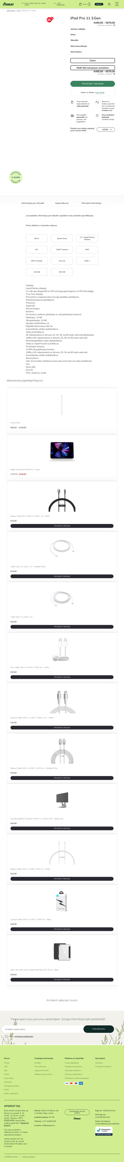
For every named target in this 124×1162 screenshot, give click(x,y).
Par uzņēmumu (40, 1066)
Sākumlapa (11, 10)
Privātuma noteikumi (103, 1066)
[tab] (32, 204)
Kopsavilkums (62, 203)
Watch (6, 1074)
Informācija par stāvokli (32, 203)
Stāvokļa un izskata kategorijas (77, 1078)
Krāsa (73, 34)
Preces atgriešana (72, 1063)
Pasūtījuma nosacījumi (73, 1066)
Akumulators (76, 52)
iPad (18, 10)
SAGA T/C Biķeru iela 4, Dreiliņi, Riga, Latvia (46, 1111)
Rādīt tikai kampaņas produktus (93, 67)
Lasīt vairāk (99, 93)
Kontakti (37, 1063)
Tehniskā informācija (91, 203)
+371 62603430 (61, 4)
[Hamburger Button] (117, 4)
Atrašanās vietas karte (77, 1112)
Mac (5, 1070)
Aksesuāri (8, 1082)
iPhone (6, 1063)
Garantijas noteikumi (73, 1070)
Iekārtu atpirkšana (11, 1093)
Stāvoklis (74, 40)
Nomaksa (99, 1063)
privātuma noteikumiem (24, 1037)
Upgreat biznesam (41, 1070)
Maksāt (99, 4)
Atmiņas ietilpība (78, 29)
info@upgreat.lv (48, 1125)
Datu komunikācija (79, 46)
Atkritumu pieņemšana (73, 1074)
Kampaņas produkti (11, 1086)
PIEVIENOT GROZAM (92, 84)
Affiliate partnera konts (43, 1074)
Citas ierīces (8, 1078)
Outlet (6, 1089)
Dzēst (93, 60)
